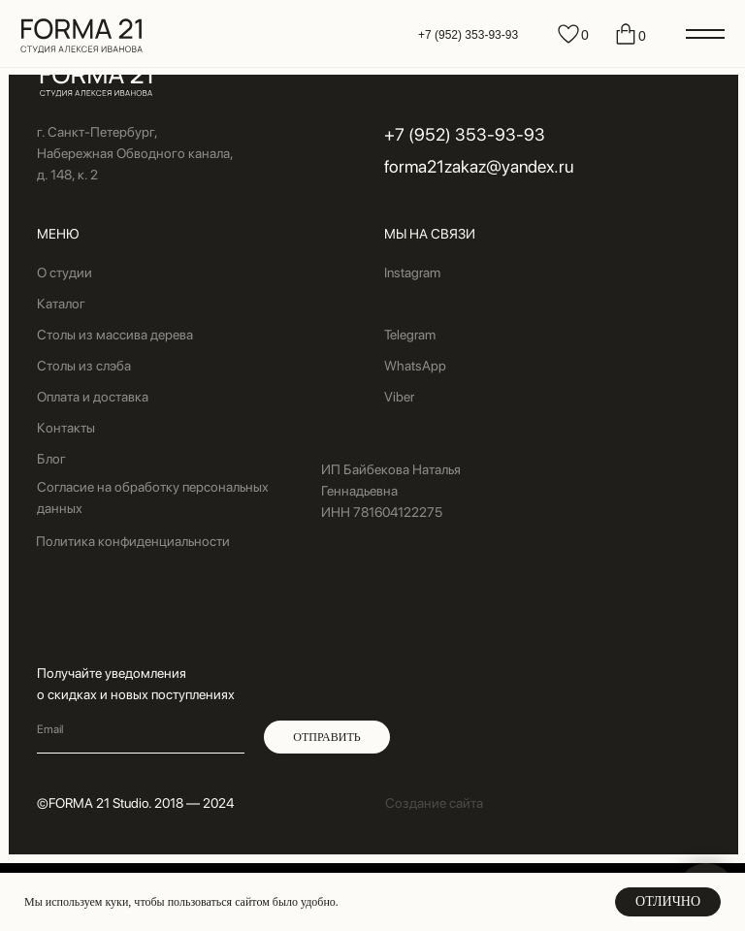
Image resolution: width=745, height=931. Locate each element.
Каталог (61, 303)
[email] (140, 729)
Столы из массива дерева (115, 334)
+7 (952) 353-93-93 (468, 35)
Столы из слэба (84, 365)
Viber (399, 396)
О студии (64, 272)
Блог (51, 458)
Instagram (412, 272)
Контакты (66, 427)
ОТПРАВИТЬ (326, 737)
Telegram (410, 334)
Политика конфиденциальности (133, 541)
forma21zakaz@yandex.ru (478, 166)
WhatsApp (415, 365)
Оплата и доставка (92, 396)
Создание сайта (434, 803)
